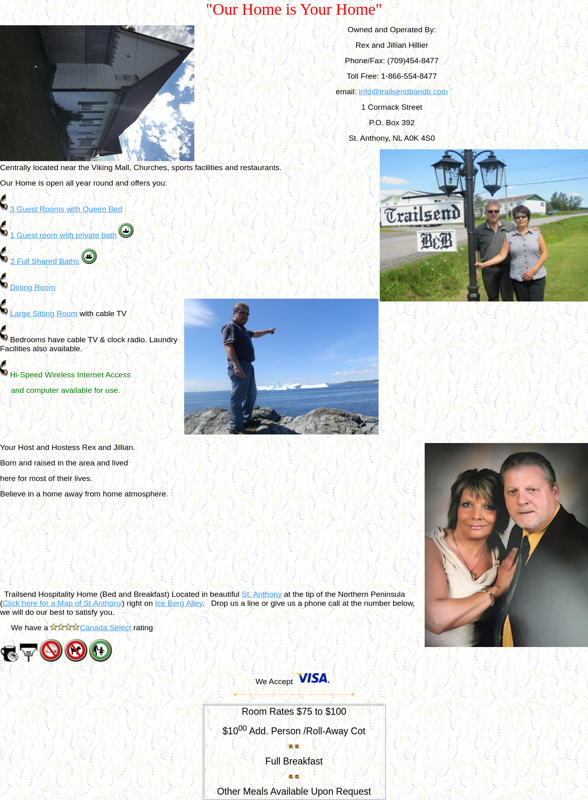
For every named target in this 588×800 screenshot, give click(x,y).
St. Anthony (262, 594)
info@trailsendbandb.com (403, 91)
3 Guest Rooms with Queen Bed (66, 209)
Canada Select (105, 627)
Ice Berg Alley (179, 603)
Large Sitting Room (43, 313)
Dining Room (32, 287)
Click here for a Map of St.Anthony (62, 603)
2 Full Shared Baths (44, 261)
